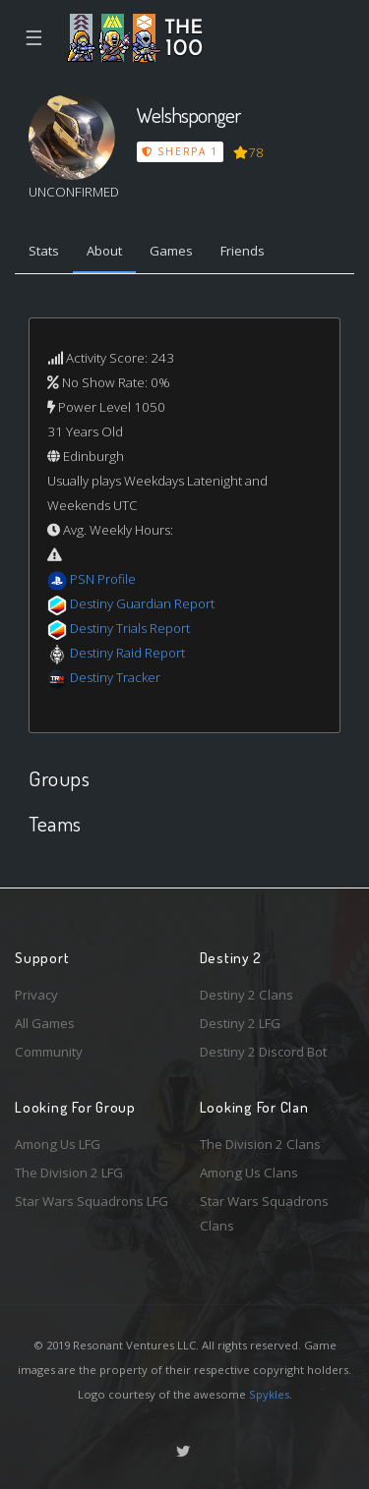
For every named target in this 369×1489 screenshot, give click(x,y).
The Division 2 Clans (260, 1144)
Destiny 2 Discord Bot (263, 1051)
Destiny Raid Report (127, 652)
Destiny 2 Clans (246, 994)
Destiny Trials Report (130, 628)
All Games (45, 1023)
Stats (44, 250)
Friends (242, 250)
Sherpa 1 (180, 151)
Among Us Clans (249, 1172)
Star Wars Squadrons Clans (264, 1213)
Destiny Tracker (115, 677)
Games (171, 250)
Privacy (36, 994)
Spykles (269, 1394)
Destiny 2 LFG (240, 1023)
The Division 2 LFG (69, 1172)
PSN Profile (103, 579)
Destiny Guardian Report (142, 603)
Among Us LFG (57, 1144)
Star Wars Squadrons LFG (91, 1201)
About (104, 250)
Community (49, 1051)
